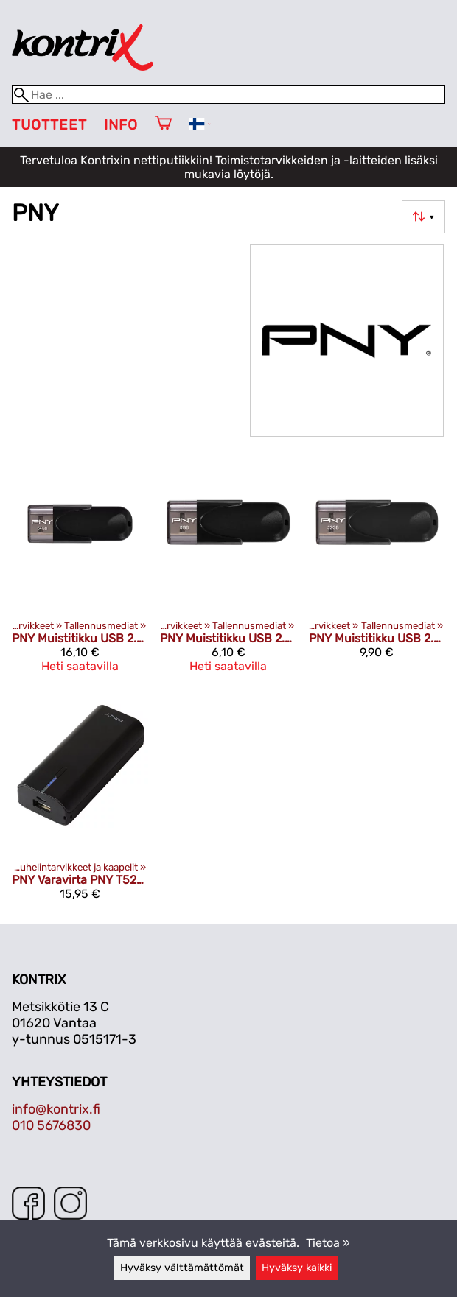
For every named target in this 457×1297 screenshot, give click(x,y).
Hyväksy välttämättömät (182, 1268)
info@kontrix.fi (56, 1109)
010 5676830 (51, 1125)
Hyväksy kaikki (297, 1268)
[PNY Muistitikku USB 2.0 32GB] (377, 570)
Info (121, 124)
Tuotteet (49, 124)
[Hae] (228, 94)
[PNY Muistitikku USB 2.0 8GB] (228, 570)
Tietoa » (328, 1243)
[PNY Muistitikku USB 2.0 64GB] (80, 570)
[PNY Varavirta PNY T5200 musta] (80, 805)
